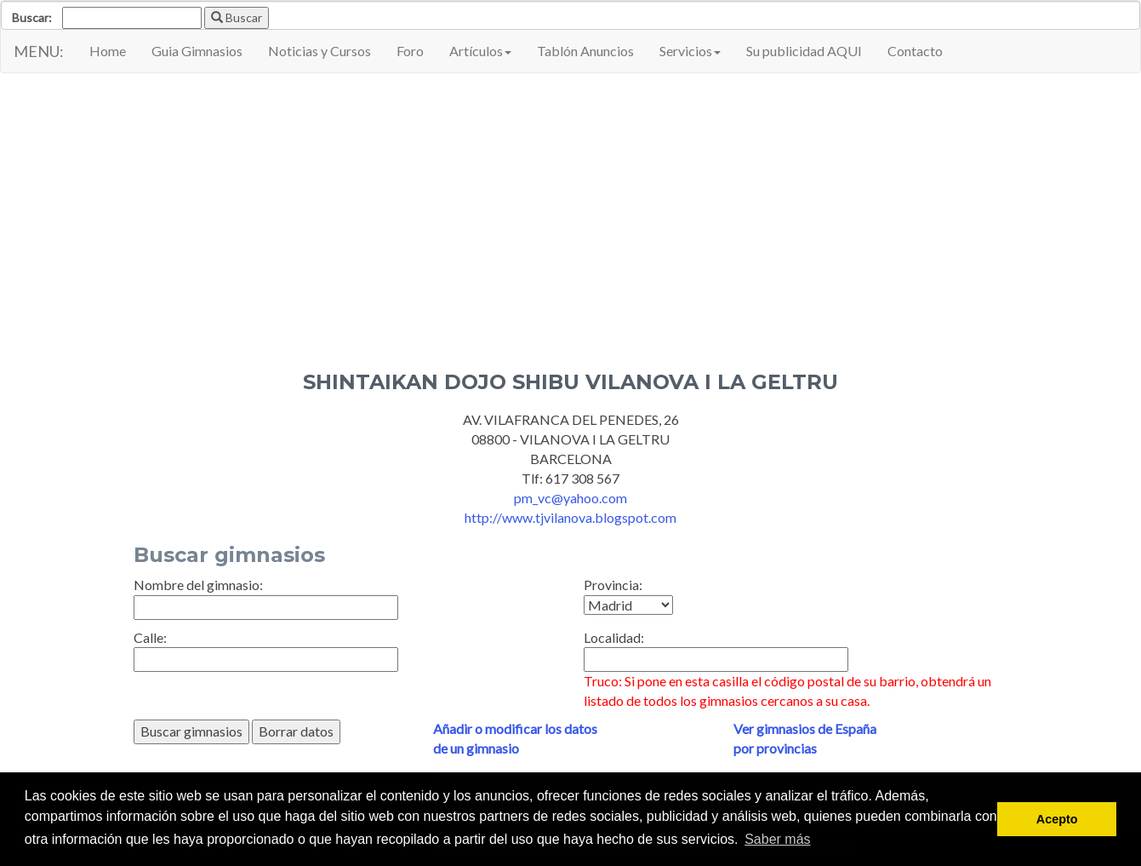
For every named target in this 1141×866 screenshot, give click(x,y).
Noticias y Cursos (319, 51)
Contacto (915, 51)
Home (107, 51)
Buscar (236, 17)
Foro (410, 51)
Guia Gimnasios (196, 51)
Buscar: (32, 17)
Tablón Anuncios (585, 51)
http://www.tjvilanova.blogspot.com (570, 517)
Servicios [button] (690, 51)
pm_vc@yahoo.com (570, 498)
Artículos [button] (480, 51)
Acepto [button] (1057, 819)
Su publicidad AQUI (804, 51)
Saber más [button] (777, 839)
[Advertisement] (570, 209)
